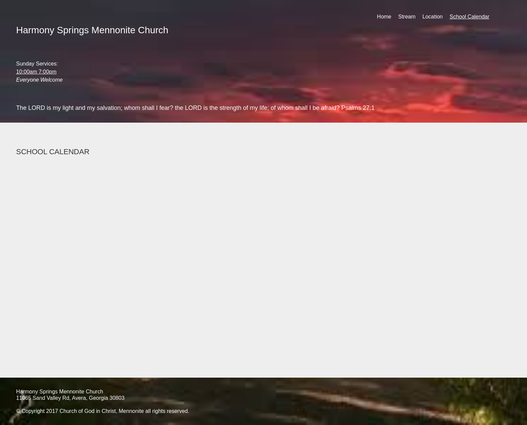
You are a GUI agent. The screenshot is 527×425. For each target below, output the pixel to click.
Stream (407, 16)
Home (384, 16)
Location (432, 16)
